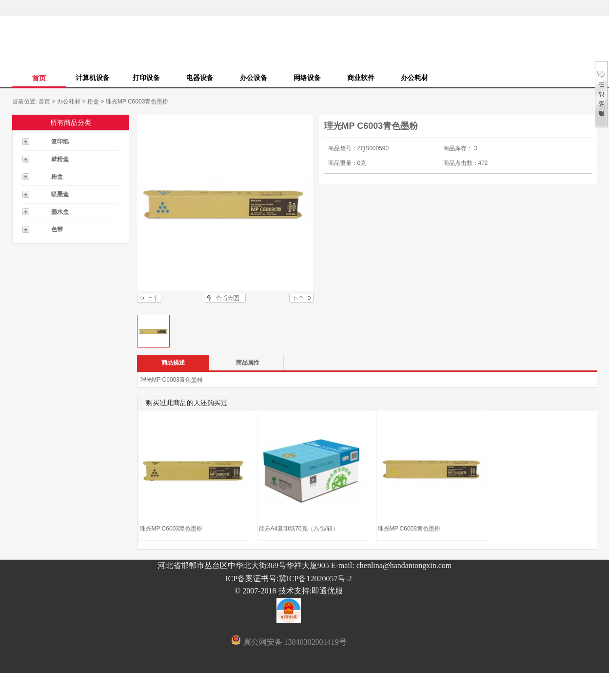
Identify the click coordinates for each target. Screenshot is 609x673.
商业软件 (360, 78)
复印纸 (60, 141)
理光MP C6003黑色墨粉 (171, 528)
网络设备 (307, 78)
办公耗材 (414, 78)
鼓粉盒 (60, 159)
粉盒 (93, 101)
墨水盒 (60, 211)
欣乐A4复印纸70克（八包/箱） (298, 528)
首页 (39, 78)
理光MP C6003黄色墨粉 (409, 528)
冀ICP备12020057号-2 (315, 578)
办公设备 (253, 78)
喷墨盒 (60, 194)
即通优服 (327, 591)
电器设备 (200, 78)
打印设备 (146, 78)
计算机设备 (93, 78)
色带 (57, 229)
